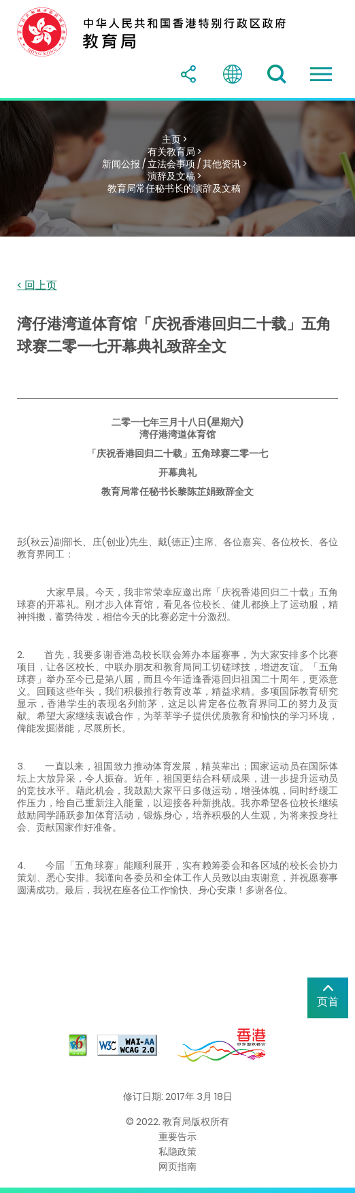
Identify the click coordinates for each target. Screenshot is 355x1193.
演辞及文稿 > (174, 176)
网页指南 (177, 1166)
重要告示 (177, 1136)
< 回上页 (37, 286)
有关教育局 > (174, 151)
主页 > (174, 139)
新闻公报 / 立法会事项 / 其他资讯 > (174, 164)
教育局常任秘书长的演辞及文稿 (174, 188)
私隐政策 (177, 1151)
